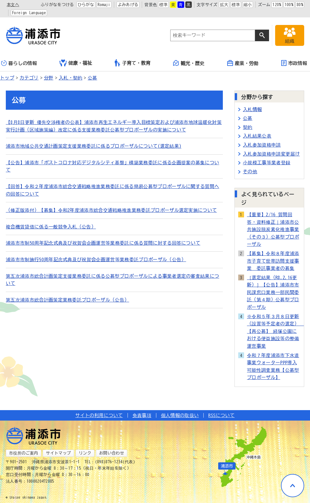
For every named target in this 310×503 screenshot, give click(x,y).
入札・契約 (71, 77)
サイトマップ (58, 453)
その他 (250, 171)
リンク (85, 453)
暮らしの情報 (19, 63)
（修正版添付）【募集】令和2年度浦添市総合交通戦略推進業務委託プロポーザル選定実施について (111, 210)
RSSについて (221, 415)
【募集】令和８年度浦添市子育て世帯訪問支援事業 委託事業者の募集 (273, 261)
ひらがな (86, 5)
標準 (163, 5)
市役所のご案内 (23, 453)
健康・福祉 (76, 63)
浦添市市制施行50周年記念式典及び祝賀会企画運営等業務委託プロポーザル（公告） (96, 259)
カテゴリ (28, 77)
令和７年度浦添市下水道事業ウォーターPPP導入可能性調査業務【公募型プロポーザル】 (273, 366)
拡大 (224, 5)
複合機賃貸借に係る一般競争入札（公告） (51, 226)
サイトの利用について (99, 415)
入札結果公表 (257, 136)
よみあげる (128, 5)
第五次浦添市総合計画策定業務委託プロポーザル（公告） (67, 300)
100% (289, 5)
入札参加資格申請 (262, 145)
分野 (48, 77)
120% (277, 5)
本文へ (13, 5)
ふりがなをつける (57, 5)
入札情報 (252, 109)
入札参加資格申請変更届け (271, 154)
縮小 (247, 5)
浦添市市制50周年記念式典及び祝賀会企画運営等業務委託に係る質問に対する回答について (103, 243)
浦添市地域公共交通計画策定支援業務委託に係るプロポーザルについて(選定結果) (93, 146)
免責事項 (141, 415)
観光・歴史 (189, 63)
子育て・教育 (132, 62)
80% (300, 5)
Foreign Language (29, 13)
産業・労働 (243, 63)
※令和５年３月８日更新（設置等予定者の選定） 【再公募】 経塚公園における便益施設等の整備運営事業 (273, 331)
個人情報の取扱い (180, 415)
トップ (7, 77)
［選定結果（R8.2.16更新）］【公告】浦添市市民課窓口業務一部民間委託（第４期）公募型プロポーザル (273, 292)
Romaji (104, 5)
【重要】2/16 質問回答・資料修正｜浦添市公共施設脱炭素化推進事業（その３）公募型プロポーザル (273, 229)
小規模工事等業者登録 (266, 162)
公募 (92, 77)
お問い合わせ (111, 453)
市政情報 (294, 63)
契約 (247, 127)
